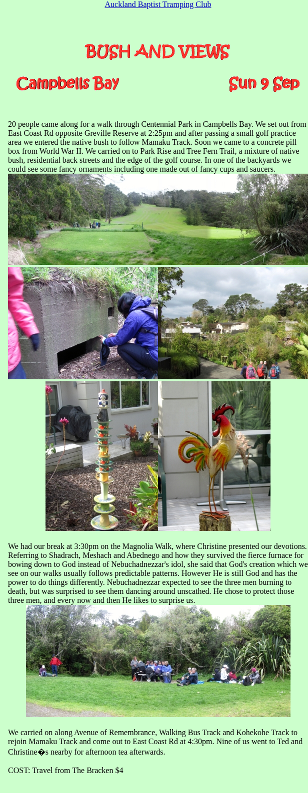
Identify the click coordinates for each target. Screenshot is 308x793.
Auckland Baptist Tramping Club (158, 4)
